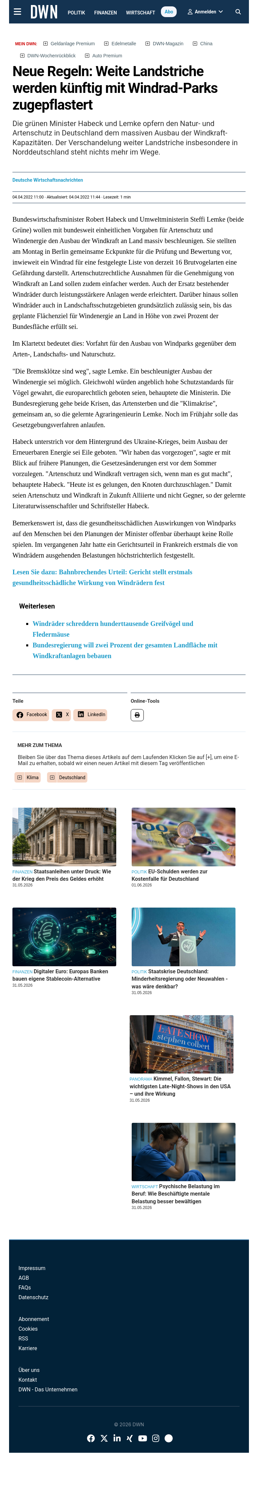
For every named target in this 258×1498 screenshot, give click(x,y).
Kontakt (27, 1380)
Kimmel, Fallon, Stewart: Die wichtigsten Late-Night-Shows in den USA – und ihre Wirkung (180, 1086)
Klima (33, 777)
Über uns (29, 1370)
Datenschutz (33, 1297)
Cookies (28, 1329)
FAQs (24, 1287)
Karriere (27, 1348)
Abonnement (33, 1319)
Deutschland (72, 777)
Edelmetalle (124, 43)
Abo (169, 11)
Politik (76, 12)
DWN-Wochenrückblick (51, 55)
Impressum (32, 1268)
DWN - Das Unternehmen (48, 1389)
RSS (23, 1338)
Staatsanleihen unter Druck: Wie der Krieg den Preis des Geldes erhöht (61, 875)
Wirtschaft (140, 12)
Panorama (141, 1079)
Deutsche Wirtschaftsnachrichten (47, 180)
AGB (23, 1278)
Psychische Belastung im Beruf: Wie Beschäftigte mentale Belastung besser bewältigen (176, 1194)
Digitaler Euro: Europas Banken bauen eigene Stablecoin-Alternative (60, 975)
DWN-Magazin (168, 43)
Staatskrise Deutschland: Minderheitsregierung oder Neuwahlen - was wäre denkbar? (180, 979)
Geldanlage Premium (73, 43)
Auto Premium (107, 55)
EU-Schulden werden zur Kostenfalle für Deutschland (170, 875)
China (206, 43)
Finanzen (105, 12)
